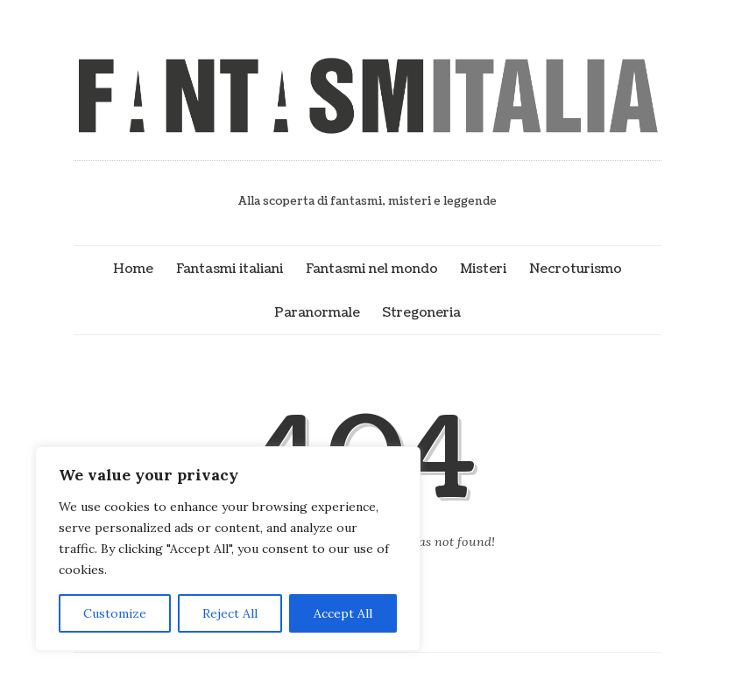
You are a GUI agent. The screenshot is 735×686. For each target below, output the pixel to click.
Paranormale (317, 312)
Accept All (343, 613)
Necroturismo (575, 268)
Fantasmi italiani (229, 268)
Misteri (483, 268)
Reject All (230, 613)
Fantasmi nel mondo (372, 268)
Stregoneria (421, 312)
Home (133, 268)
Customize (114, 613)
